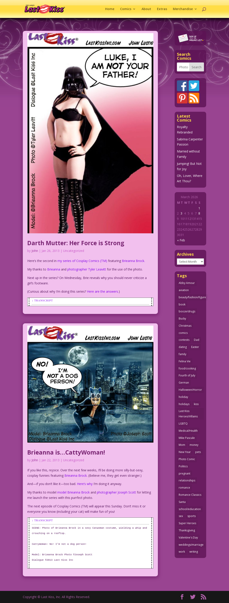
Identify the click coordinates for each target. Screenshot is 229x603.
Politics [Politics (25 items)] (183, 466)
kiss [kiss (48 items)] (196, 404)
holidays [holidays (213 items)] (184, 404)
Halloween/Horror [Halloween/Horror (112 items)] (190, 390)
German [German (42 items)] (184, 382)
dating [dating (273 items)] (183, 347)
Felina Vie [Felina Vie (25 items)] (185, 361)
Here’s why (85, 484)
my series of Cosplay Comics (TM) (82, 261)
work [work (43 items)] (182, 552)
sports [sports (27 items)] (191, 516)
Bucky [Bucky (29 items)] (182, 318)
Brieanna (53, 269)
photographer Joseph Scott (116, 492)
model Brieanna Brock (73, 492)
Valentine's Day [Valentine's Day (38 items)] (188, 537)
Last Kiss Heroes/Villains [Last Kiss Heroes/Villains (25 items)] (188, 413)
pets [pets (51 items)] (198, 452)
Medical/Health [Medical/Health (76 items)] (188, 431)
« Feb (181, 240)
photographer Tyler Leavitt (86, 269)
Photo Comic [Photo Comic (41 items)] (187, 459)
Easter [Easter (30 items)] (195, 347)
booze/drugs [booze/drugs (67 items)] (187, 311)
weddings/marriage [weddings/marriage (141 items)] (191, 545)
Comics (125, 9)
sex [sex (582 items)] (181, 516)
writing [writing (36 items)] (193, 552)
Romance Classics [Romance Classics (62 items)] (190, 495)
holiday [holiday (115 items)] (183, 397)
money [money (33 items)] (194, 445)
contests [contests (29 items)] (184, 340)
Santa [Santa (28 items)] (182, 502)
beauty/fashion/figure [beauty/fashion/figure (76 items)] (192, 297)
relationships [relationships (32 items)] (187, 480)
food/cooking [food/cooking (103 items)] (187, 368)
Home (109, 9)
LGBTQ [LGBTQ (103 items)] (183, 423)
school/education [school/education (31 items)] (190, 509)
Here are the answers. (103, 291)
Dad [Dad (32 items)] (196, 340)
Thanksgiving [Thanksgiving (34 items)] (187, 530)
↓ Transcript (42, 300)
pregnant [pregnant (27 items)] (184, 473)
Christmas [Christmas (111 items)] (185, 326)
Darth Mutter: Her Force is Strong (75, 243)
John (35, 251)
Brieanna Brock (75, 475)
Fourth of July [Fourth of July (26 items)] (187, 375)
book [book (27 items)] (182, 304)
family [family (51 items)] (182, 354)
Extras (162, 9)
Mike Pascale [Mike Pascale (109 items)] (187, 438)
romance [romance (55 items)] (184, 487)
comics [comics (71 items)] (183, 333)
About (146, 9)
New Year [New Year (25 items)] (185, 452)
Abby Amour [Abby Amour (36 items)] (187, 283)
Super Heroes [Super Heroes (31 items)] (187, 523)
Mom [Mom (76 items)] (182, 445)
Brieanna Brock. (133, 261)
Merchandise (183, 9)
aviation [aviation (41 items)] (184, 290)
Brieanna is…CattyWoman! (66, 452)
